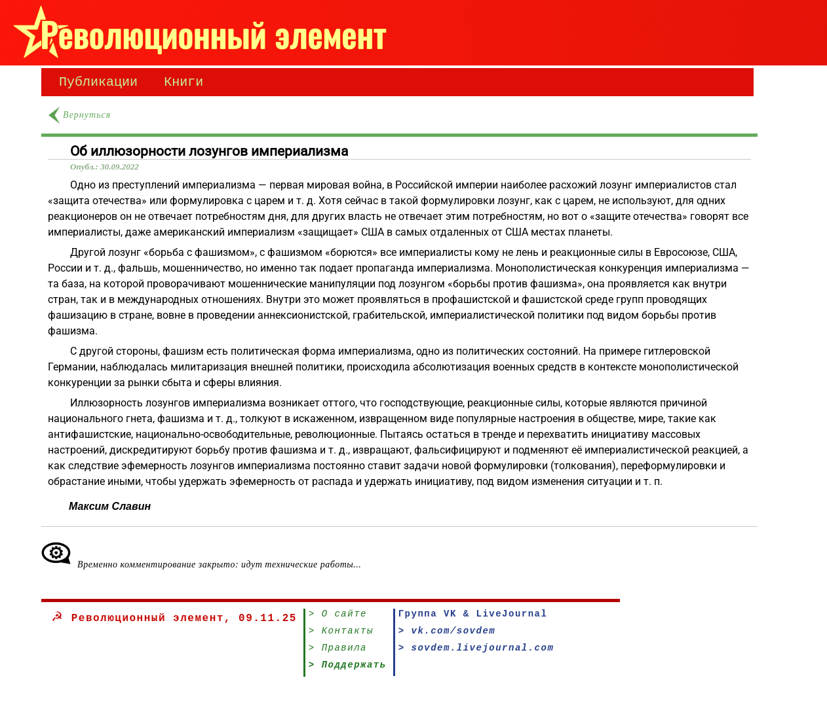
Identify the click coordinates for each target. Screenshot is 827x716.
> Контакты (341, 636)
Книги (183, 83)
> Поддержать (348, 674)
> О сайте (338, 617)
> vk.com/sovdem (447, 636)
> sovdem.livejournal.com (476, 655)
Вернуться (87, 117)
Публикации (98, 83)
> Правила (338, 655)
